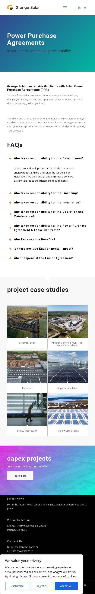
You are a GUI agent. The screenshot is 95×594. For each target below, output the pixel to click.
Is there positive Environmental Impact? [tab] (41, 248)
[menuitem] (65, 7)
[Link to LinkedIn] (79, 8)
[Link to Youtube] (85, 8)
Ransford (27, 388)
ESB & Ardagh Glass (68, 431)
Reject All (42, 586)
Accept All (66, 586)
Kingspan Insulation (67, 388)
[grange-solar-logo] (39, 7)
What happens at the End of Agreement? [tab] (41, 258)
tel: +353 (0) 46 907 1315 (20, 551)
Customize (17, 586)
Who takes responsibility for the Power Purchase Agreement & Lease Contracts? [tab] (48, 228)
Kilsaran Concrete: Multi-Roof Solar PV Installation (67, 344)
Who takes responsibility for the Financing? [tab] (44, 193)
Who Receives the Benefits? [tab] (32, 239)
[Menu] (65, 7)
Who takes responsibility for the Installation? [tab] (45, 202)
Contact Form (27, 547)
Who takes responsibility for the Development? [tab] (46, 158)
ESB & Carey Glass (27, 431)
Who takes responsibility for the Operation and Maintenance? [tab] (46, 214)
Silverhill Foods (27, 342)
